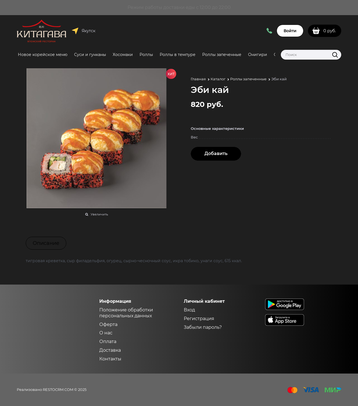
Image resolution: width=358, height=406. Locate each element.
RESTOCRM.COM (58, 389)
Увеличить (99, 214)
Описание (46, 243)
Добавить (215, 153)
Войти (290, 30)
